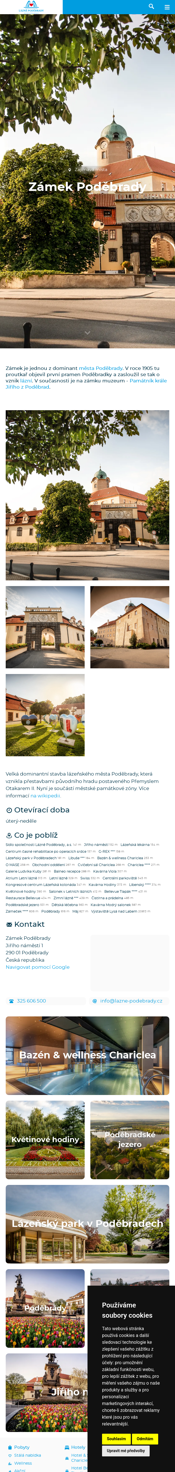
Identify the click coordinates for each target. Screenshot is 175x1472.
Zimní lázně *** (66, 898)
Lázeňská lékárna (135, 844)
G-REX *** (107, 851)
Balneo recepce (67, 871)
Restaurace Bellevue (23, 898)
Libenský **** (140, 884)
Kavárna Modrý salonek (111, 905)
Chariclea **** (139, 865)
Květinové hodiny (21, 891)
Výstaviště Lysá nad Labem (114, 911)
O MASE (12, 865)
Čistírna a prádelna (107, 898)
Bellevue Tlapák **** (120, 891)
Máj (75, 911)
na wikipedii (45, 795)
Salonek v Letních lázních (70, 891)
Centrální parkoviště (120, 878)
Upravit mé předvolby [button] (126, 1450)
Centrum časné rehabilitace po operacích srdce (46, 851)
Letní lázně (58, 878)
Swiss (85, 878)
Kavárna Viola (105, 871)
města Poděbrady (101, 368)
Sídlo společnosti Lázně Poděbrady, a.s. (39, 844)
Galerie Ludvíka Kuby (24, 871)
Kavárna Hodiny (102, 884)
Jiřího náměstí (96, 844)
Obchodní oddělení (48, 865)
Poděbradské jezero (22, 905)
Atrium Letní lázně (21, 878)
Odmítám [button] (145, 1439)
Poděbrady (50, 911)
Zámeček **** (17, 911)
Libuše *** (76, 858)
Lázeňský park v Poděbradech (31, 858)
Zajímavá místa (87, 170)
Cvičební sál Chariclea (96, 865)
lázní (26, 380)
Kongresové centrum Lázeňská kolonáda (41, 884)
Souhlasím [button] (116, 1439)
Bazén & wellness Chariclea (120, 858)
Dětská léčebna (65, 905)
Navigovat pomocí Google (38, 967)
